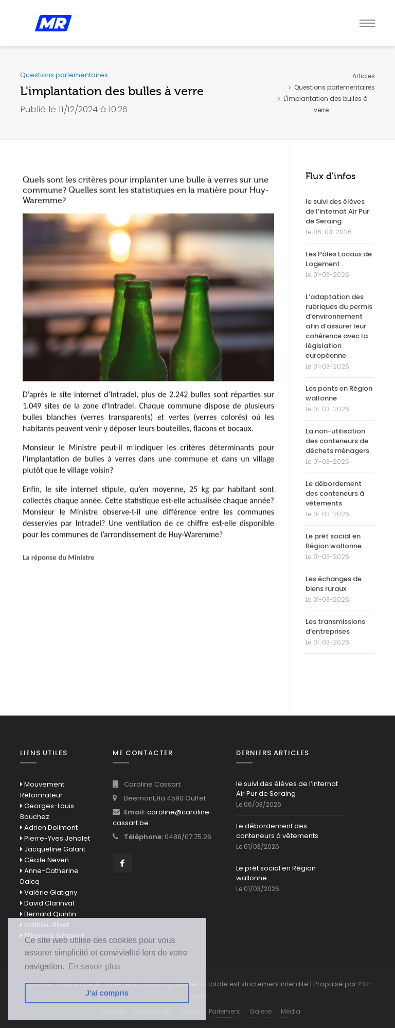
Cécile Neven (44, 860)
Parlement (224, 1011)
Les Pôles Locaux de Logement (339, 259)
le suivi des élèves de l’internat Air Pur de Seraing (337, 211)
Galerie (260, 1011)
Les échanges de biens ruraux (334, 584)
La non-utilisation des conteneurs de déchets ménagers (337, 441)
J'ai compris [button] (106, 993)
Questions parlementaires (334, 87)
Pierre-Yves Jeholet (55, 838)
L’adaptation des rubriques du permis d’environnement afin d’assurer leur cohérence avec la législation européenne (339, 326)
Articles (363, 76)
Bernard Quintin (48, 914)
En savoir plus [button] (94, 966)
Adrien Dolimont (49, 827)
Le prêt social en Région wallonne (334, 541)
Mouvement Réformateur (42, 789)
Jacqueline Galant (52, 849)
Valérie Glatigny (48, 892)
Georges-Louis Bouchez (47, 811)
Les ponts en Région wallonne (339, 393)
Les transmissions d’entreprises (335, 626)
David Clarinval (47, 903)
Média (290, 1011)
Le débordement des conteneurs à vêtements (335, 493)
